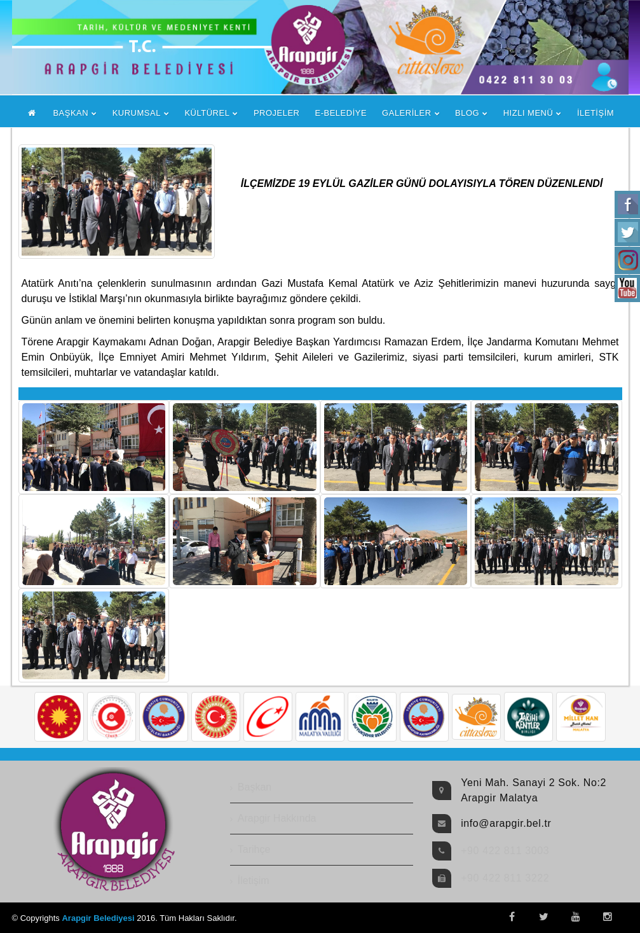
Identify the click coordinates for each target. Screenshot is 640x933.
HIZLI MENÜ (528, 113)
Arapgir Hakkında (277, 818)
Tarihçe (254, 849)
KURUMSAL (136, 113)
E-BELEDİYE (341, 113)
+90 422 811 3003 (505, 850)
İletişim (253, 880)
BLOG (467, 113)
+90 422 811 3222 (505, 878)
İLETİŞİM (595, 113)
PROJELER (277, 113)
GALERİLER (406, 113)
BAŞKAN (70, 113)
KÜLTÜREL (206, 113)
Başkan (254, 787)
